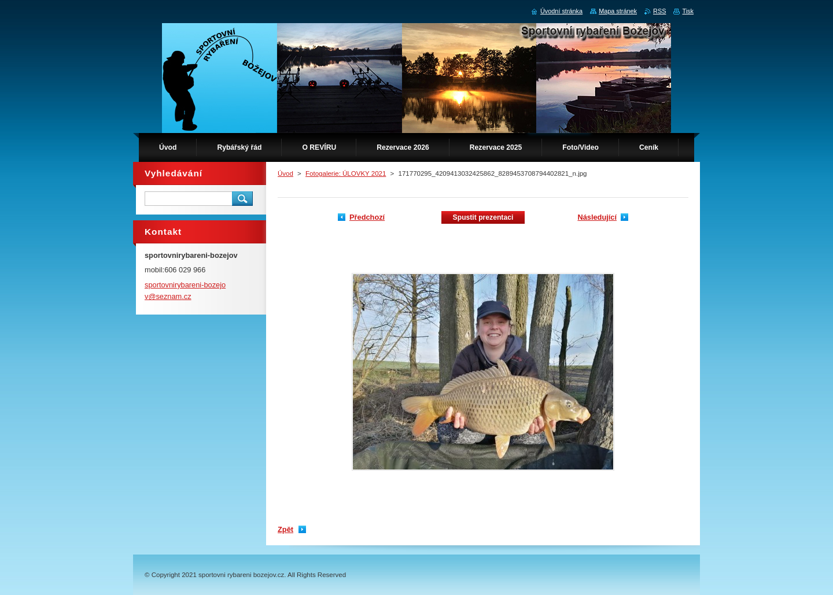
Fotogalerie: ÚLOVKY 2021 (345, 173)
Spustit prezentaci (483, 217)
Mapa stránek (618, 11)
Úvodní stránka (561, 11)
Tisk (688, 11)
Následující (597, 217)
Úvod (285, 173)
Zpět (285, 529)
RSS (659, 11)
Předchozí (367, 217)
